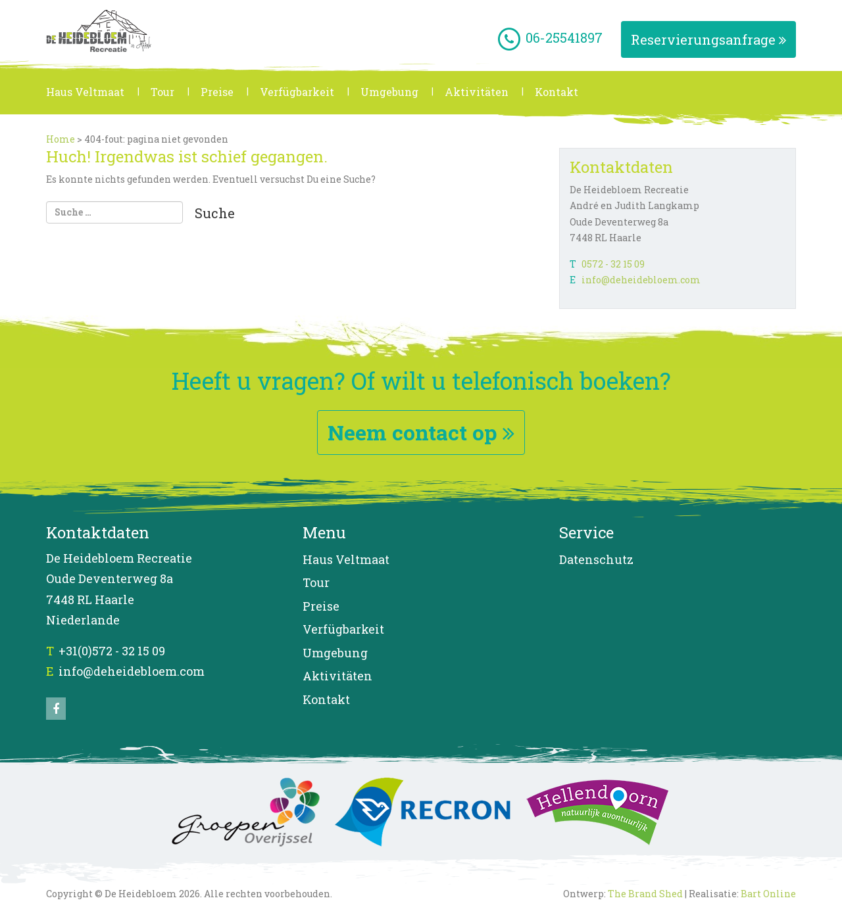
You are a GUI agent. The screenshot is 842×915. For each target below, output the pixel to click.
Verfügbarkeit (297, 92)
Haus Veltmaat (85, 92)
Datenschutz (596, 559)
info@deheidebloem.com (641, 279)
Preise (217, 92)
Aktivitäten (476, 92)
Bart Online (768, 893)
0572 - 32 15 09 (613, 264)
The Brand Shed (645, 893)
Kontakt (556, 92)
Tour (162, 92)
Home (60, 139)
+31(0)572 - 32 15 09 (112, 651)
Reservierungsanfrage (708, 39)
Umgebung (389, 92)
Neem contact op (421, 432)
